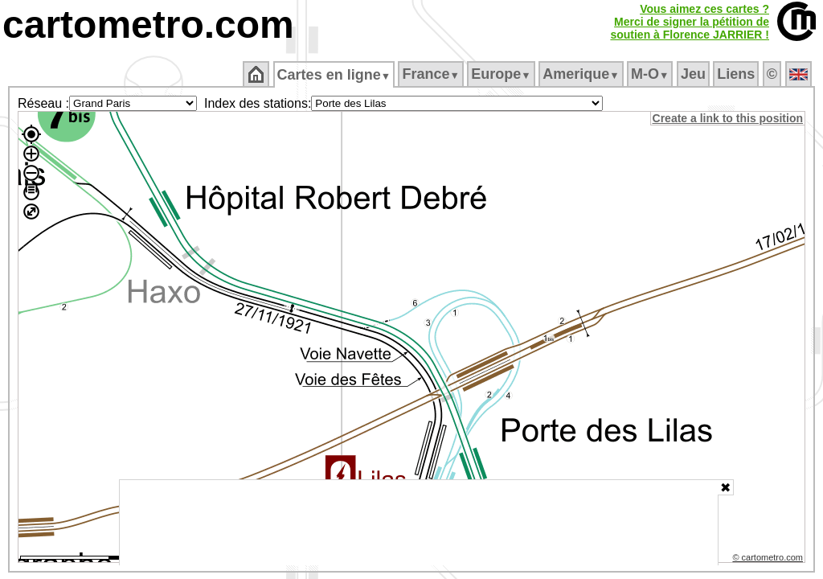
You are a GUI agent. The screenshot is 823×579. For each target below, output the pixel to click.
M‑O (651, 74)
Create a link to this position (728, 118)
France (432, 74)
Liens (737, 74)
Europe (502, 74)
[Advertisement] (418, 523)
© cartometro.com (769, 560)
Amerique (582, 74)
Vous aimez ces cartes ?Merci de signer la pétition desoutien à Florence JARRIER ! (689, 21)
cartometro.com (148, 24)
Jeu (694, 74)
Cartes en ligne (334, 75)
